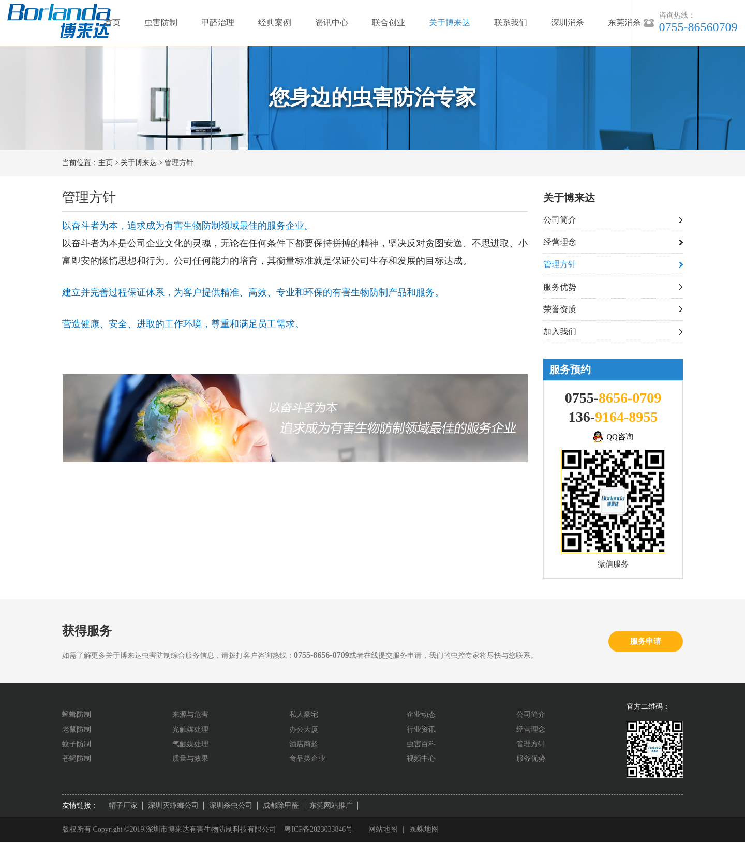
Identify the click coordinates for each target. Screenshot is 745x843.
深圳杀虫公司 (230, 806)
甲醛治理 (217, 22)
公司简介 (559, 219)
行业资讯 (421, 730)
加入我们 (559, 332)
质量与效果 (190, 759)
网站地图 (383, 830)
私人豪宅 (303, 715)
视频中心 (421, 759)
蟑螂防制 (76, 715)
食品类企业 (307, 759)
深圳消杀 (567, 22)
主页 (105, 163)
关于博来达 (449, 22)
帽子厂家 (123, 806)
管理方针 (179, 163)
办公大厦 (303, 730)
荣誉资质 (559, 309)
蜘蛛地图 (424, 830)
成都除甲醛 (281, 806)
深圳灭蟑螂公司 (173, 806)
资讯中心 (331, 22)
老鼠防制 (76, 730)
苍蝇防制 (76, 759)
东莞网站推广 (331, 806)
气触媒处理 (190, 744)
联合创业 (388, 22)
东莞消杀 (624, 22)
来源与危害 (190, 715)
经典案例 (274, 22)
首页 (112, 22)
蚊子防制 (76, 744)
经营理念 (559, 242)
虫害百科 (421, 744)
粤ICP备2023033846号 (318, 830)
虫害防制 (160, 22)
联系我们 (510, 22)
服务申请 (645, 642)
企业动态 (421, 715)
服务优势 (559, 287)
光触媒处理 (190, 730)
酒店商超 (303, 744)
